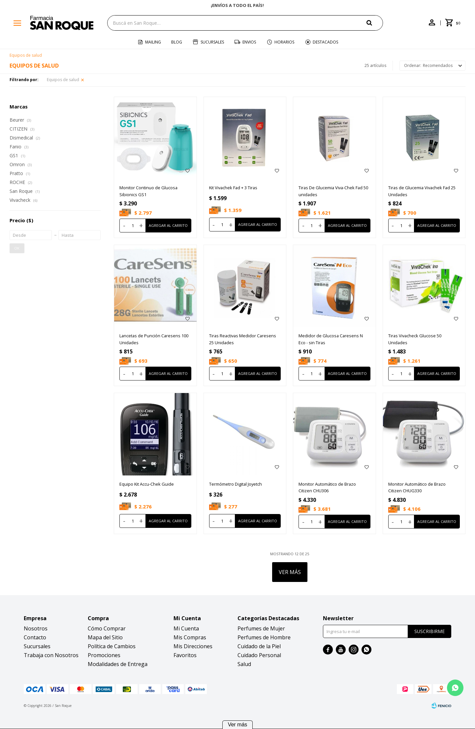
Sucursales (212, 42)
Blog (176, 42)
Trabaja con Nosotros (51, 655)
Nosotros (36, 628)
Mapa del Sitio (105, 637)
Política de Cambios (112, 646)
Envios (249, 42)
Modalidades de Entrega (117, 664)
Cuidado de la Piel (259, 646)
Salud (244, 664)
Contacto (35, 637)
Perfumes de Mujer (261, 628)
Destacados (325, 42)
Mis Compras (190, 637)
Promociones (104, 655)
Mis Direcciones (193, 646)
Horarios (284, 42)
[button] (374, 22)
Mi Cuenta (186, 628)
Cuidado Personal (259, 655)
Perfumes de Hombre (264, 637)
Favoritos (185, 655)
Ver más (237, 724)
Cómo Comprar (107, 628)
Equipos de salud (63, 79)
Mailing (153, 42)
